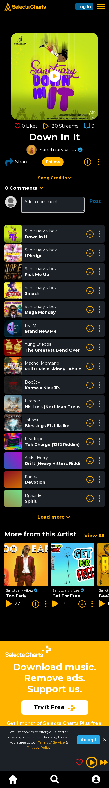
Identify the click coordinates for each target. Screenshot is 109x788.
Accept (89, 739)
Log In (84, 6)
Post (95, 201)
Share (17, 161)
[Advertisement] (54, 684)
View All (94, 535)
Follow (53, 161)
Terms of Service (51, 742)
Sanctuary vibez (58, 150)
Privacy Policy (39, 747)
